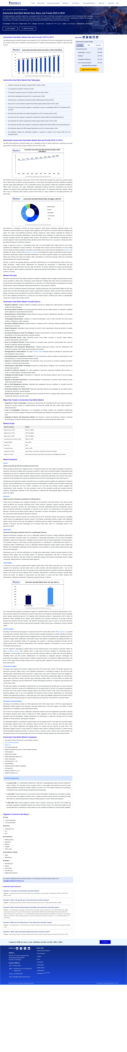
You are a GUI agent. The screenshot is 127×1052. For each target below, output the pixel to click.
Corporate (97, 45)
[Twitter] (87, 37)
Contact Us (111, 3)
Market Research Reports (43, 950)
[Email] (94, 37)
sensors (67, 250)
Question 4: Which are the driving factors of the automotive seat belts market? (27, 922)
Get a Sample (10, 28)
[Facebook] (90, 37)
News (38, 959)
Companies (40, 962)
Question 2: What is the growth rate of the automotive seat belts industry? (26, 900)
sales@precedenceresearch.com (13, 881)
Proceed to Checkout (89, 69)
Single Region (84, 52)
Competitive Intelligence (84, 59)
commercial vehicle (13, 651)
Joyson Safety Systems (12, 742)
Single (79, 45)
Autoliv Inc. (8, 745)
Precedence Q (43, 973)
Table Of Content (28, 28)
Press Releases (41, 953)
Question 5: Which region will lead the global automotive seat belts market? (26, 931)
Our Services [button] (75, 3)
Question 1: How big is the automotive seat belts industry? (21, 891)
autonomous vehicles (31, 252)
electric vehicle (38, 351)
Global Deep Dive (82, 49)
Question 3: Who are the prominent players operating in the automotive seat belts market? (31, 907)
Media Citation (41, 967)
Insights (39, 956)
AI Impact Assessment (53, 3)
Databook (80, 56)
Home (33, 3)
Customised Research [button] (89, 3)
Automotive (9, 9)
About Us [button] (101, 3)
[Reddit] (97, 37)
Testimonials (40, 965)
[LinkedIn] (84, 37)
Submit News (40, 970)
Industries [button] (65, 3)
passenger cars (62, 632)
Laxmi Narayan (71, 23)
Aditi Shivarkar (89, 23)
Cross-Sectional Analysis (84, 62)
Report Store (41, 3)
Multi (88, 45)
